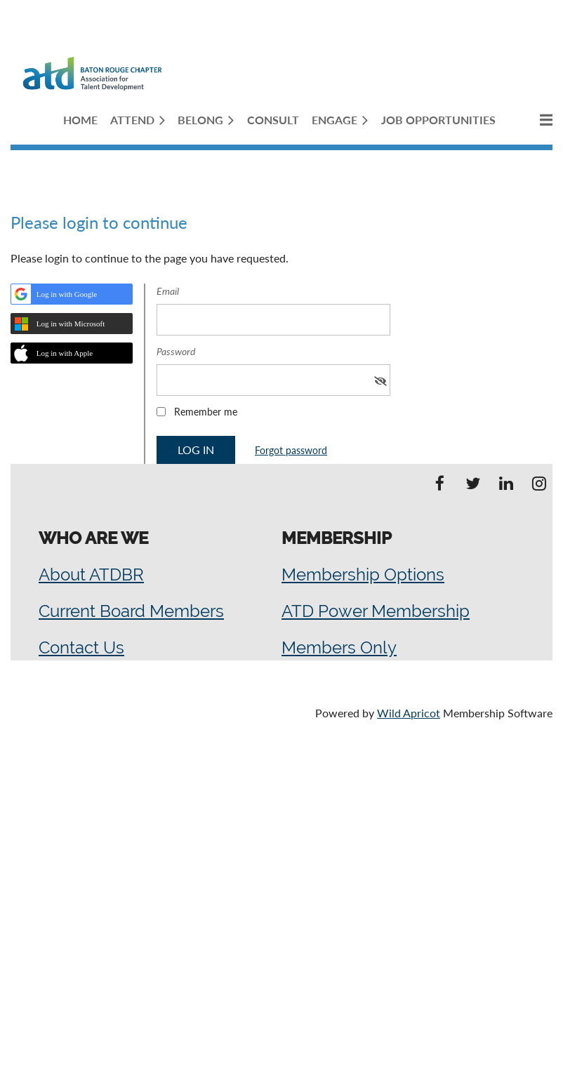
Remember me (205, 412)
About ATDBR (91, 574)
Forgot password (291, 450)
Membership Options (363, 574)
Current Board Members (131, 611)
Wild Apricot (408, 712)
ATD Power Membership (376, 611)
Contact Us (81, 647)
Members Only (339, 647)
